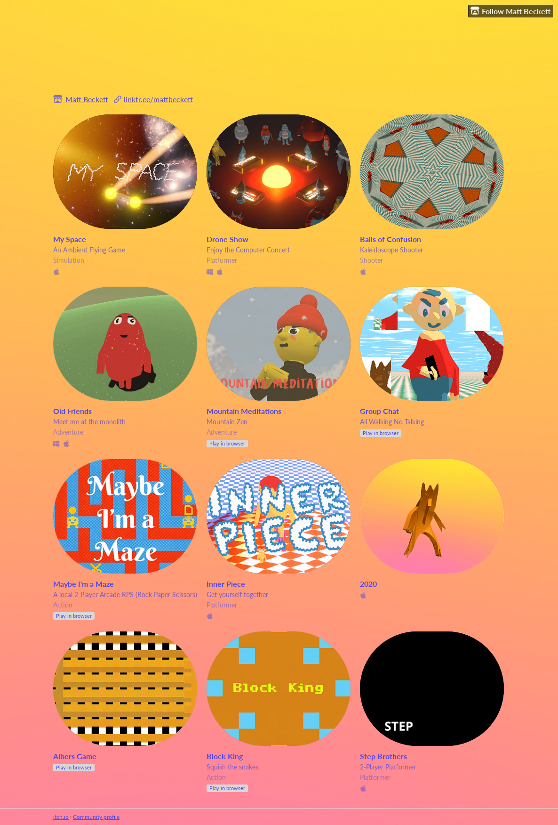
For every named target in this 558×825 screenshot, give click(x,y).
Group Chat (379, 410)
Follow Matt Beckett (510, 11)
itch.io (61, 816)
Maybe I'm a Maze (83, 583)
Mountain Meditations (244, 410)
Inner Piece (226, 583)
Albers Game (74, 756)
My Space (69, 239)
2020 (368, 583)
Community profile (96, 816)
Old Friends (72, 410)
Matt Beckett (86, 99)
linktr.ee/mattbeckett (158, 99)
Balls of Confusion (390, 239)
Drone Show (227, 239)
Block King (225, 756)
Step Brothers (383, 756)
